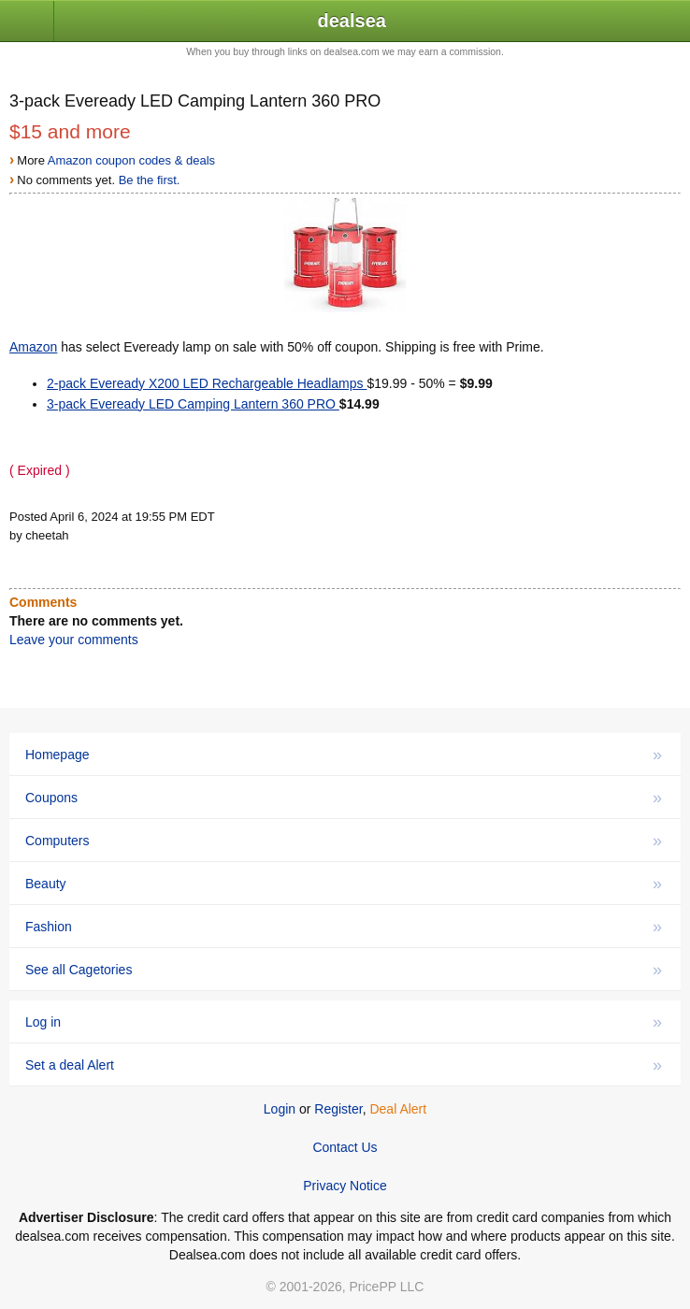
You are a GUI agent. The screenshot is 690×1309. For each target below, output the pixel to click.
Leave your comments (73, 639)
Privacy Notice (344, 1185)
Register (338, 1108)
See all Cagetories (343, 969)
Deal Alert (397, 1108)
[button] (27, 22)
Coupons (343, 797)
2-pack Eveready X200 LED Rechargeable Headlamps (207, 383)
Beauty (343, 883)
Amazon (33, 346)
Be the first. (149, 180)
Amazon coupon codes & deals (131, 160)
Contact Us (344, 1147)
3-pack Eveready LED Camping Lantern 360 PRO (193, 403)
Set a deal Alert (343, 1065)
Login (279, 1108)
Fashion (343, 926)
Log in (343, 1022)
